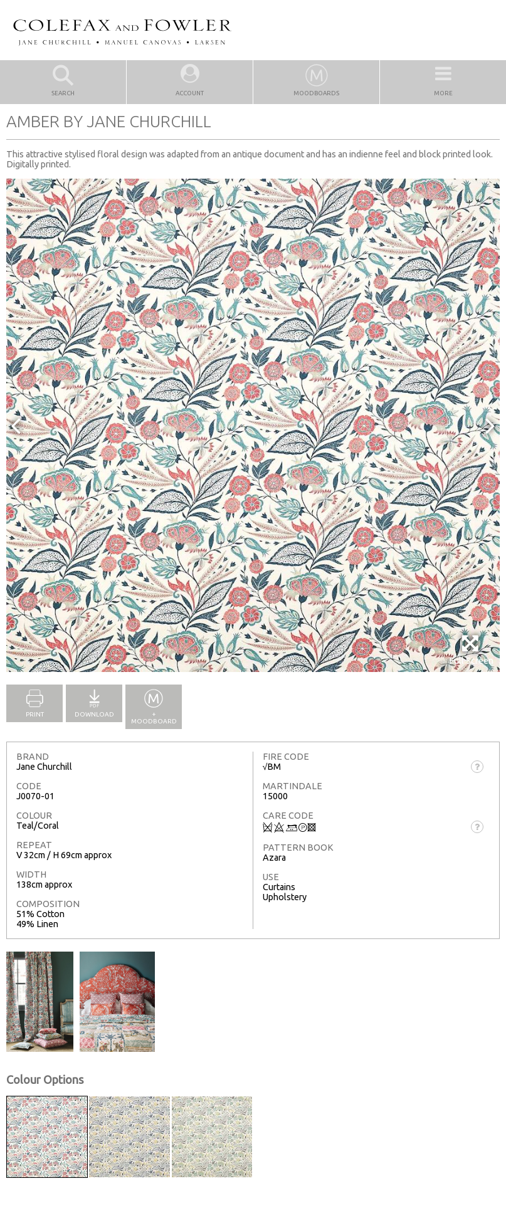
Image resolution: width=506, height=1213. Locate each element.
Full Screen (471, 650)
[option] (253, 425)
